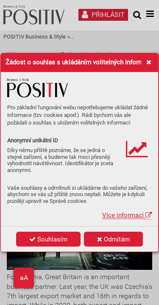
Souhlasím (48, 239)
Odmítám (113, 239)
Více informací (127, 215)
